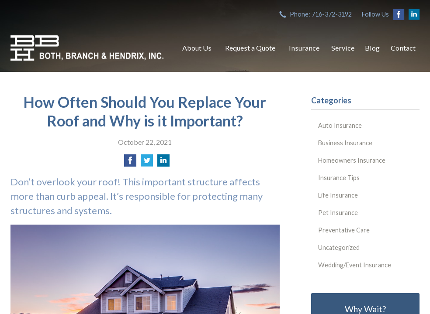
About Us (197, 48)
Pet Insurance (338, 212)
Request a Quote (250, 48)
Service (342, 48)
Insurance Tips (339, 177)
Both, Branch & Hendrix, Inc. (86, 48)
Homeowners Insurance (351, 160)
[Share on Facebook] (130, 163)
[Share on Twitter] (147, 163)
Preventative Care (344, 230)
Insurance (304, 48)
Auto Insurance (340, 125)
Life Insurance (338, 195)
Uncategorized (339, 247)
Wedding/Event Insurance (354, 265)
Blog (372, 48)
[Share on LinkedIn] (163, 163)
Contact (403, 48)
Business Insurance (345, 143)
